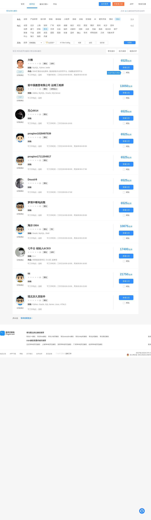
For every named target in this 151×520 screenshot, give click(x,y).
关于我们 (29, 353)
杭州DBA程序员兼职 (95, 344)
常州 (85, 33)
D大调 (48, 260)
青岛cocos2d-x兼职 (67, 336)
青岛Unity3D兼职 (81, 336)
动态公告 (3, 353)
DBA (118, 19)
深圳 (45, 25)
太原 (87, 29)
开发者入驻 (118, 4)
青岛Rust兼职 (41, 336)
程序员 (32, 4)
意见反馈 (49, 353)
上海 (39, 25)
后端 (81, 19)
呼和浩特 (93, 33)
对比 (127, 73)
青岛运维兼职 (93, 336)
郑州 (99, 25)
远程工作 (68, 353)
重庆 (92, 25)
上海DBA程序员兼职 (49, 344)
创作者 (102, 43)
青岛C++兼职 (30, 336)
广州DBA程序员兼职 (80, 344)
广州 (52, 25)
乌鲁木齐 (110, 33)
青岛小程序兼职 (53, 336)
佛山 (79, 33)
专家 (79, 43)
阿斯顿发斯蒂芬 (38, 260)
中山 (25, 36)
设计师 (43, 19)
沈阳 (80, 29)
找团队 (129, 42)
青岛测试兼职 (104, 336)
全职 (90, 43)
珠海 (25, 33)
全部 (25, 19)
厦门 (32, 29)
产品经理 (33, 19)
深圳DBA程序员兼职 (64, 344)
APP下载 (13, 353)
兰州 (102, 33)
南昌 (100, 29)
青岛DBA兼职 (11, 11)
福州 (65, 29)
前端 (50, 19)
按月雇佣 (122, 51)
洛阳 (39, 36)
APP (131, 4)
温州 (72, 33)
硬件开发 (102, 19)
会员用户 (50, 43)
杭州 (59, 25)
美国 (59, 33)
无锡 (94, 29)
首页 (22, 4)
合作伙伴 (39, 353)
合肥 (25, 29)
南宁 (115, 29)
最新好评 (133, 51)
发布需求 (104, 4)
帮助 (21, 353)
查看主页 (126, 67)
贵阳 (52, 33)
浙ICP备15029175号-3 (143, 353)
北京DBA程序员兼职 (33, 344)
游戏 (74, 19)
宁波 (32, 33)
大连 (59, 29)
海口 (32, 36)
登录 (140, 4)
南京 (72, 25)
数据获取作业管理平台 (58, 71)
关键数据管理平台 (75, 71)
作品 (55, 4)
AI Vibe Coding (65, 43)
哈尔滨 (108, 29)
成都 (65, 25)
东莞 (45, 33)
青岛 (45, 29)
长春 (65, 33)
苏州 (112, 25)
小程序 (66, 19)
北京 (32, 25)
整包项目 (111, 51)
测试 (111, 19)
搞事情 (54, 260)
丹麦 (45, 36)
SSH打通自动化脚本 (40, 71)
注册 (144, 4)
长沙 (105, 25)
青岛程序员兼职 (23, 51)
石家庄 (73, 29)
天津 (52, 29)
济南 (39, 29)
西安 (85, 25)
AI (95, 19)
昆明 (39, 33)
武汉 (79, 25)
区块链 (88, 19)
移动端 (58, 19)
